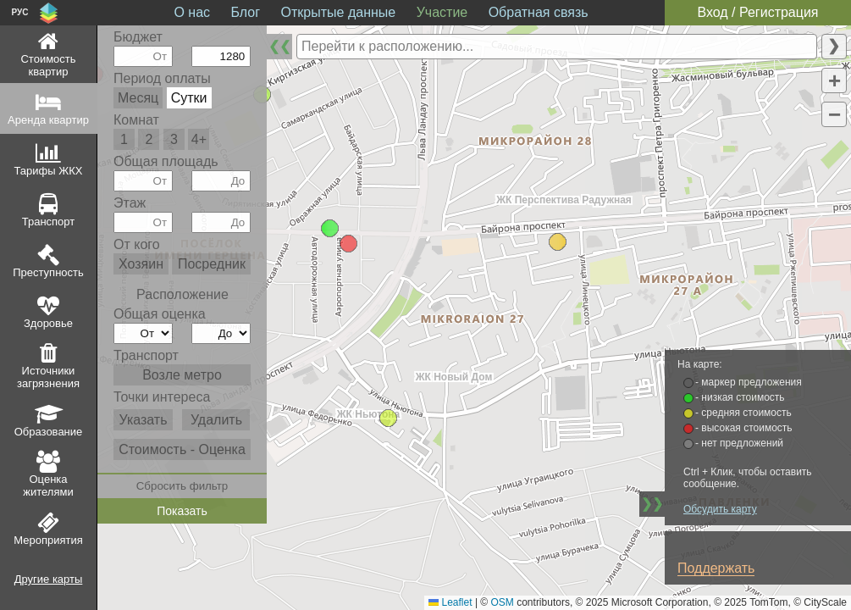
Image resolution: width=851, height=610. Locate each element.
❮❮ (279, 46)
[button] (557, 242)
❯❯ (652, 503)
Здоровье (48, 323)
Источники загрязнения (48, 377)
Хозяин (141, 264)
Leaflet (450, 602)
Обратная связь (539, 12)
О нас (192, 12)
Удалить (216, 420)
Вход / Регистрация (757, 12)
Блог (246, 12)
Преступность (48, 272)
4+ (199, 139)
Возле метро (182, 375)
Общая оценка (159, 314)
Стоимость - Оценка (182, 449)
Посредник (212, 264)
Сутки (189, 98)
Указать (143, 420)
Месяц (138, 98)
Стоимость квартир (47, 65)
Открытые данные (338, 12)
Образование (48, 431)
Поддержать (715, 568)
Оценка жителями (48, 485)
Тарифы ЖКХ (48, 170)
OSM (502, 602)
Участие (442, 12)
